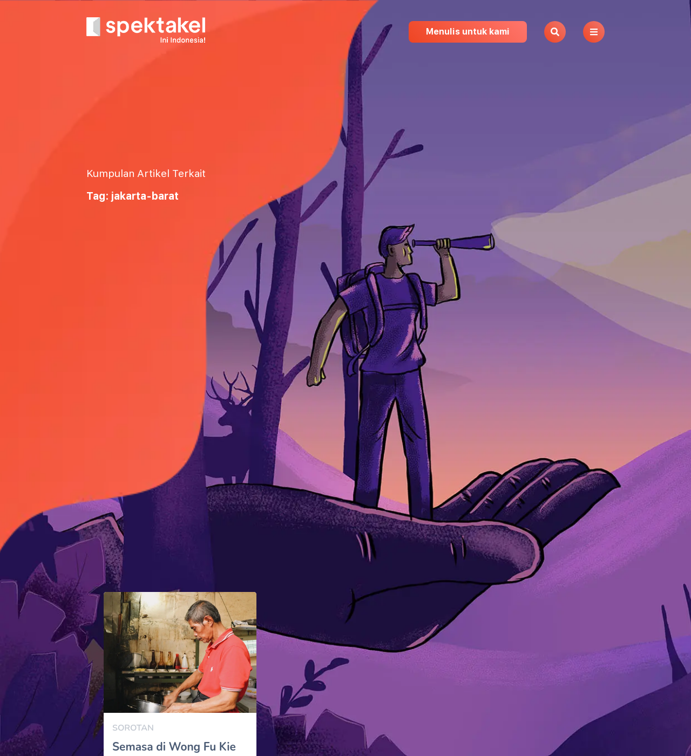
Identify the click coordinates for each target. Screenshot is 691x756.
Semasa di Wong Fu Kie (174, 746)
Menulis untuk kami (468, 31)
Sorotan (133, 728)
